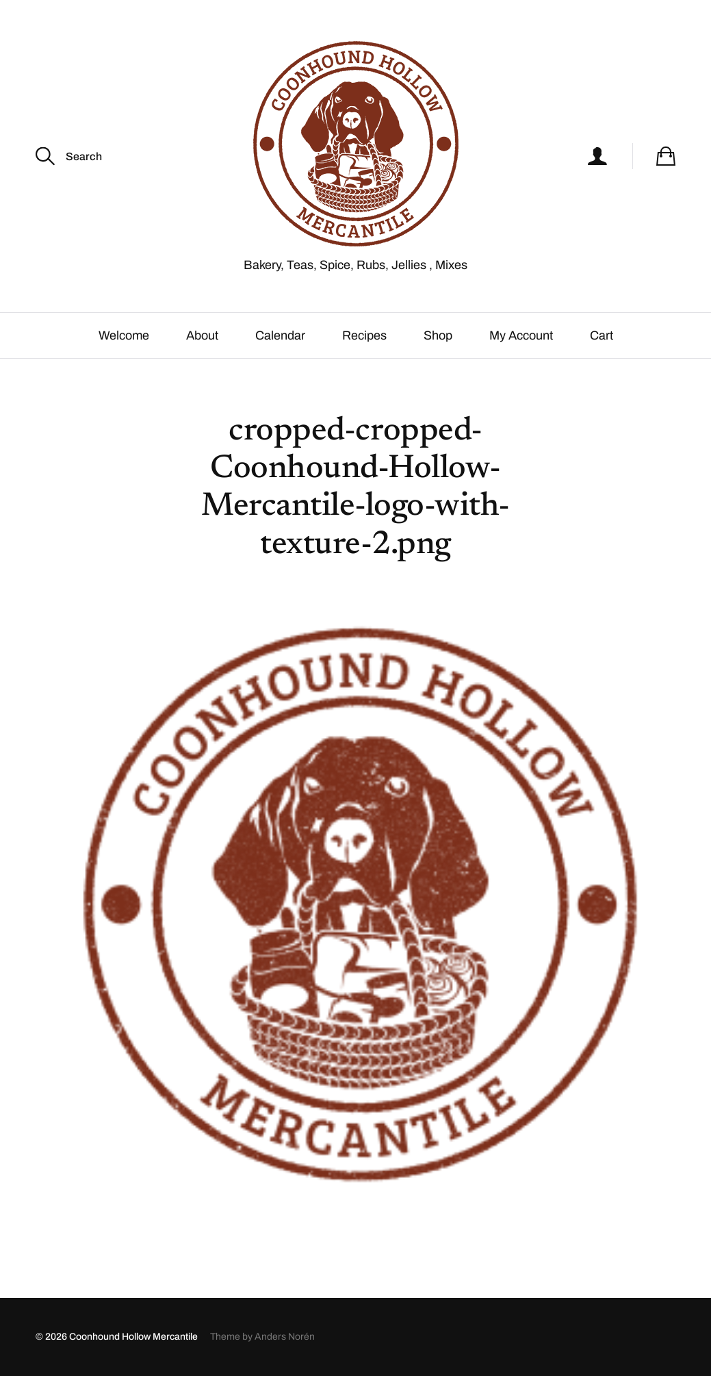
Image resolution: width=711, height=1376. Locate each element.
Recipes (364, 335)
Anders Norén (285, 1337)
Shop (438, 335)
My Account (521, 335)
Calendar (280, 335)
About (202, 335)
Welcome (124, 335)
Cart (601, 335)
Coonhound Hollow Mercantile (133, 1337)
